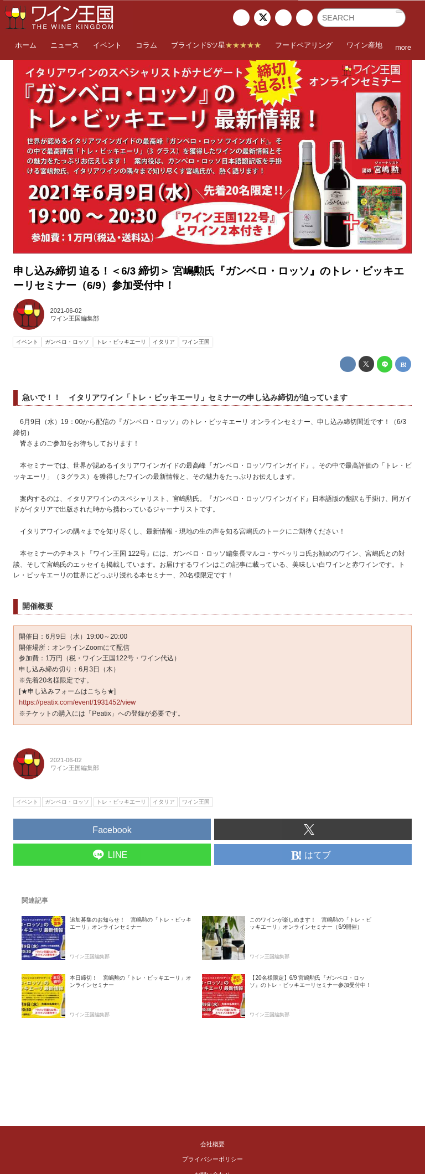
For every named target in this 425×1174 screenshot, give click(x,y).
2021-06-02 (66, 310)
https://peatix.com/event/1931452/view (77, 702)
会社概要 (212, 1144)
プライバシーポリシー (212, 1159)
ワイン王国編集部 (74, 318)
